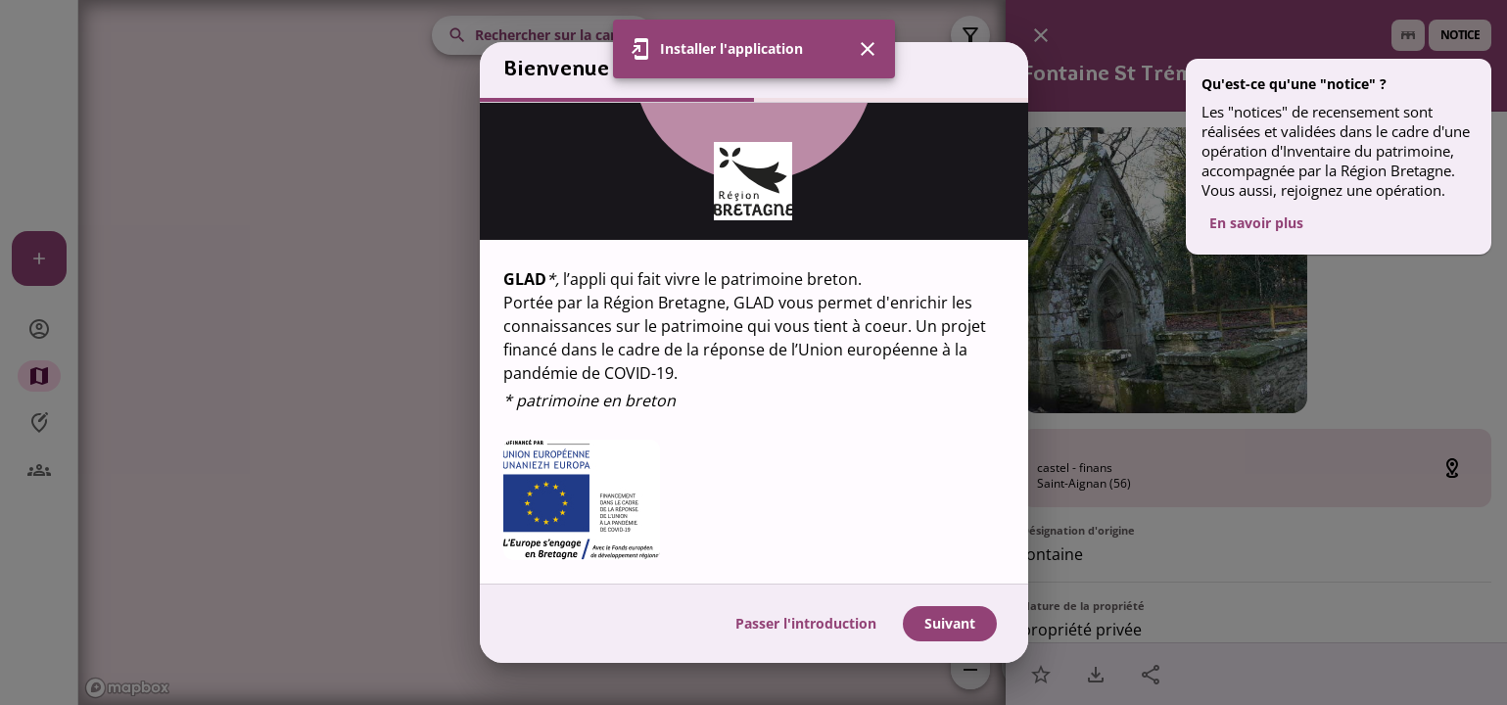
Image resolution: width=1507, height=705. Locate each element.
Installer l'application (731, 48)
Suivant (949, 623)
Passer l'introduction (805, 623)
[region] (754, 343)
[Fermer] (867, 49)
